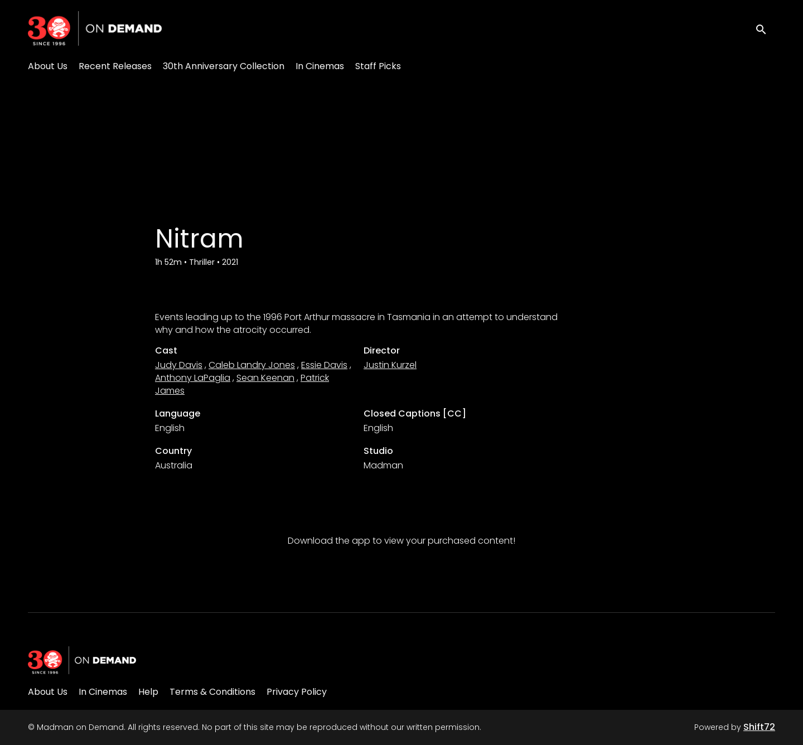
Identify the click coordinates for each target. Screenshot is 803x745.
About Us (47, 66)
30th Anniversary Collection (223, 66)
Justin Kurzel (390, 365)
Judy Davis (178, 365)
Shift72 (759, 726)
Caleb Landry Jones (252, 365)
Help (148, 691)
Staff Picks (378, 66)
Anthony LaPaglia (192, 377)
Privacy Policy (297, 691)
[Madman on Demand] (82, 660)
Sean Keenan (265, 377)
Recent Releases (115, 66)
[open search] (765, 28)
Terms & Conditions (212, 691)
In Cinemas (320, 66)
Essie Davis (324, 365)
